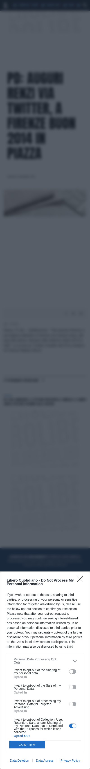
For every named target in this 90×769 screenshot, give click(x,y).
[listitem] (45, 661)
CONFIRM (27, 744)
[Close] (81, 580)
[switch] (72, 671)
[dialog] (45, 670)
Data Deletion (19, 760)
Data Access (45, 760)
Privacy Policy (70, 760)
